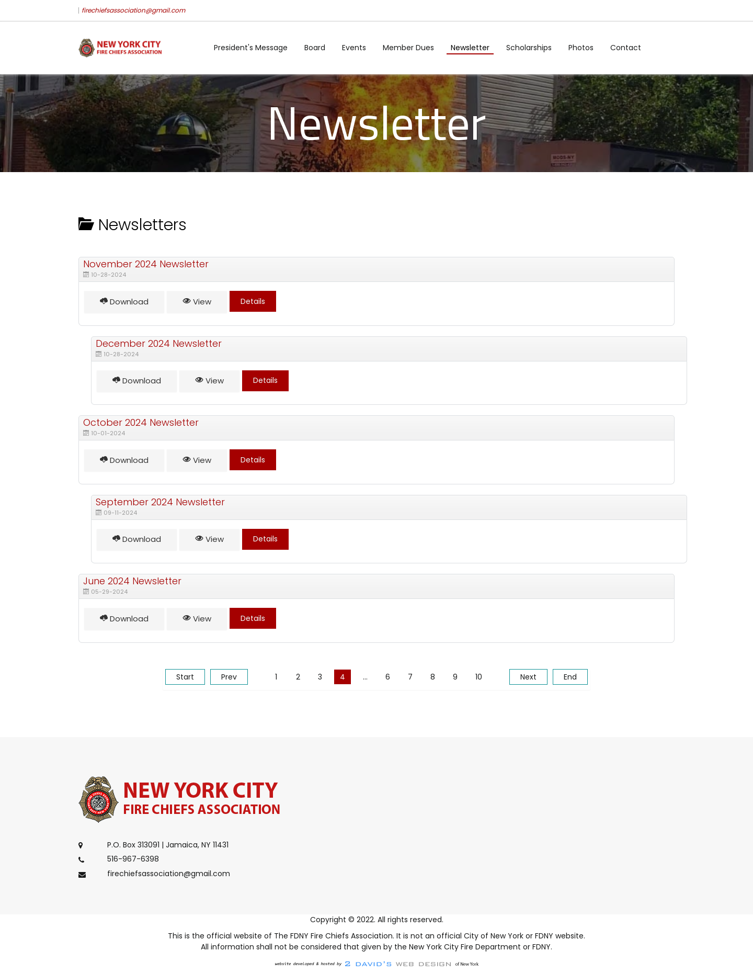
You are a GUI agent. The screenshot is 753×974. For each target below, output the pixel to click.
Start (185, 677)
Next (528, 677)
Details (253, 301)
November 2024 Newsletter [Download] (146, 263)
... (365, 677)
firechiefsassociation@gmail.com (133, 10)
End (570, 677)
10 (478, 677)
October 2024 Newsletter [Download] (141, 422)
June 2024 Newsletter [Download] (132, 580)
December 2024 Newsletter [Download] (159, 343)
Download (124, 301)
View (196, 301)
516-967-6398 (133, 859)
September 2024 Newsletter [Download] (160, 501)
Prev (229, 677)
